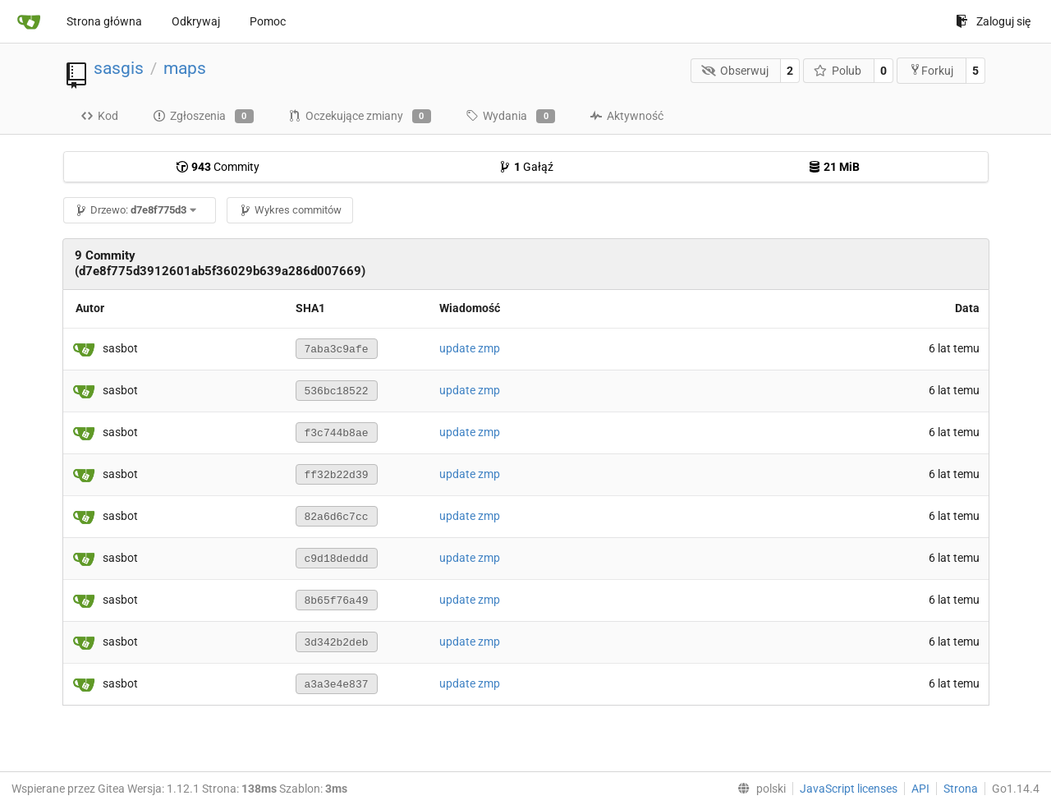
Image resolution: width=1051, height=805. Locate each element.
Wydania (510, 116)
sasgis (119, 68)
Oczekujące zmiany (359, 116)
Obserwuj (735, 70)
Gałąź (525, 166)
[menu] (758, 788)
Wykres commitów (290, 210)
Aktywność (626, 115)
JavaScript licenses (848, 788)
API (920, 788)
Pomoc (268, 21)
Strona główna (104, 21)
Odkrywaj (196, 21)
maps (184, 68)
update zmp (469, 348)
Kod (99, 115)
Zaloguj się (993, 21)
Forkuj (931, 70)
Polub (838, 70)
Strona (960, 788)
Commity (217, 166)
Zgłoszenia (203, 116)
